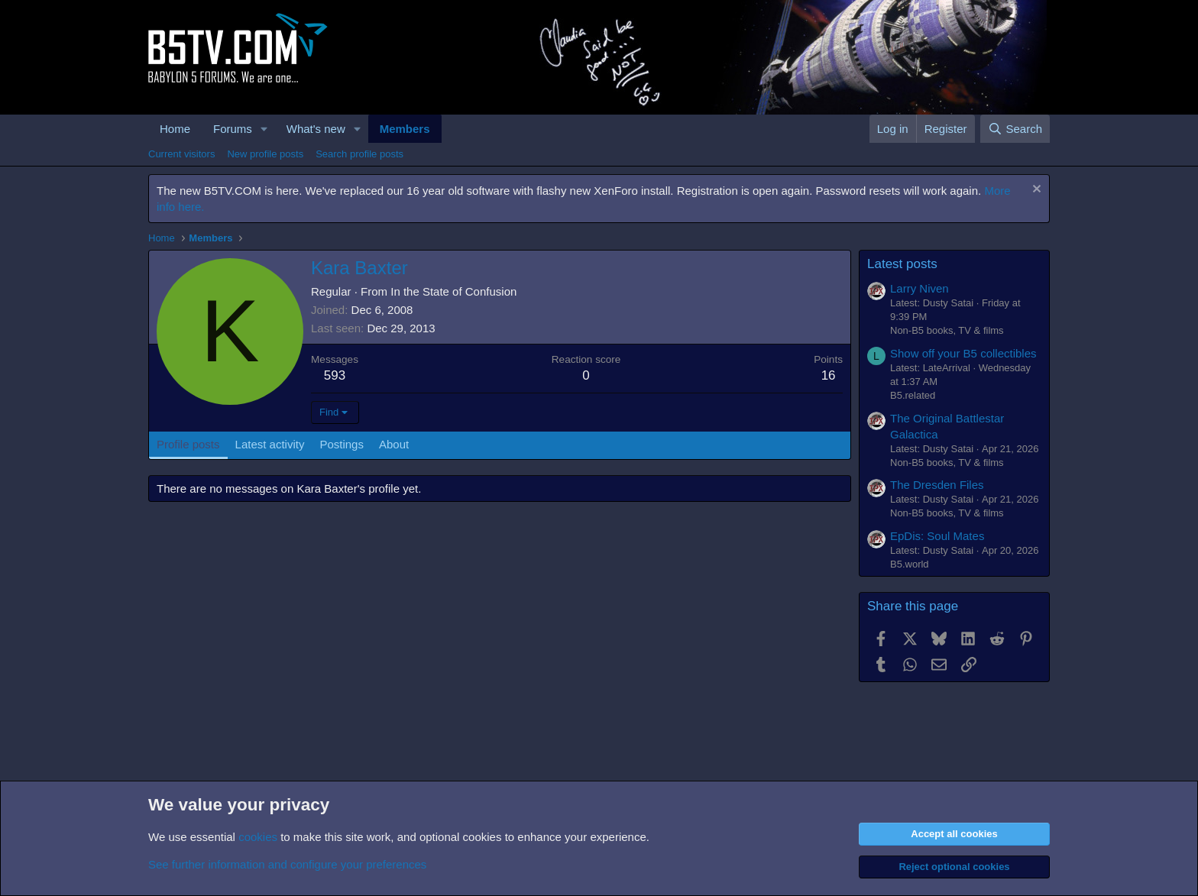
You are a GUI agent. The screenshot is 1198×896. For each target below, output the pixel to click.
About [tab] (394, 444)
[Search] (1015, 129)
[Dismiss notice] (1034, 191)
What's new (316, 128)
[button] (264, 129)
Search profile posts (359, 154)
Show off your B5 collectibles (963, 353)
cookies (257, 836)
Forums (232, 128)
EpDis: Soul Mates (937, 535)
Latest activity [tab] (270, 444)
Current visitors (181, 154)
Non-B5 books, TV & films (947, 330)
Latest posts (902, 264)
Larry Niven (919, 288)
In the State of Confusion (453, 291)
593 (334, 375)
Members (405, 128)
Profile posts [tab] (188, 444)
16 (828, 375)
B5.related (912, 395)
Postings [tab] (341, 444)
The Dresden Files (937, 484)
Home (175, 128)
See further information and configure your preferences (287, 864)
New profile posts (265, 154)
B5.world (909, 564)
